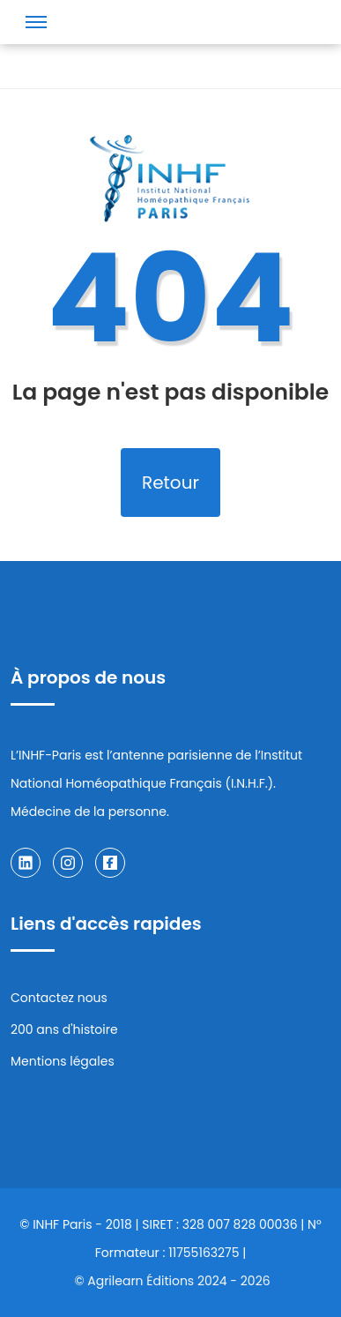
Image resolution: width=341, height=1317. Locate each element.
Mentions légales (63, 1061)
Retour (170, 482)
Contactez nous (59, 997)
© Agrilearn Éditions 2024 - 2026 (172, 1281)
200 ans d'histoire (64, 1029)
